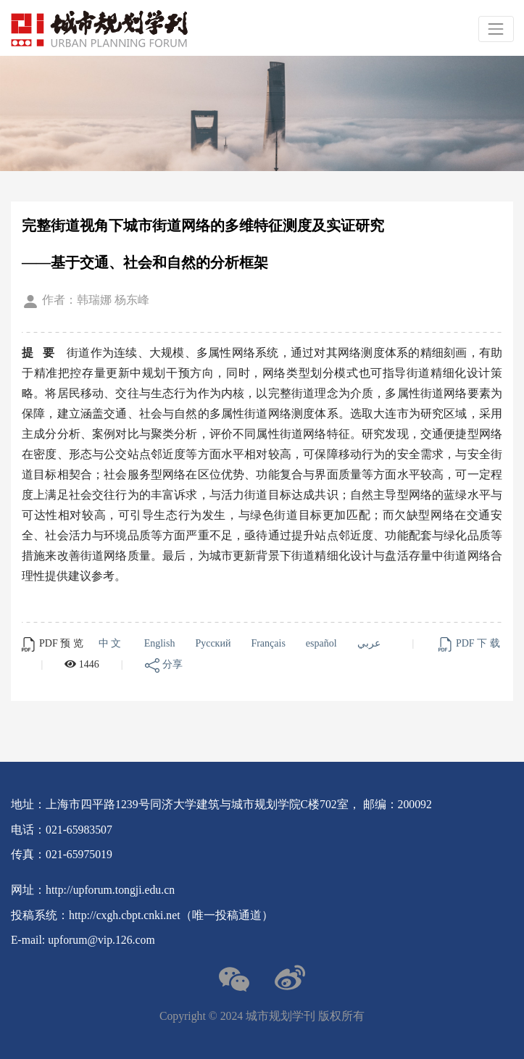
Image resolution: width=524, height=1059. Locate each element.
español (324, 643)
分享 (164, 664)
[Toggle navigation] (496, 28)
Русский (215, 643)
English (162, 643)
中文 (114, 643)
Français (270, 643)
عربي (371, 643)
